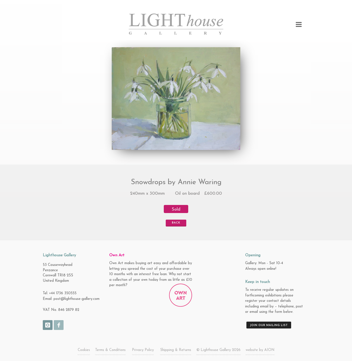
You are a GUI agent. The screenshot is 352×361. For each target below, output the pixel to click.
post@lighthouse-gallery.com (76, 299)
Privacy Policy (143, 350)
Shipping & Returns (175, 350)
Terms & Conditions (110, 350)
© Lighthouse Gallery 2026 (218, 350)
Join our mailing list (269, 325)
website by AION (260, 350)
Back (174, 223)
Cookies (84, 350)
